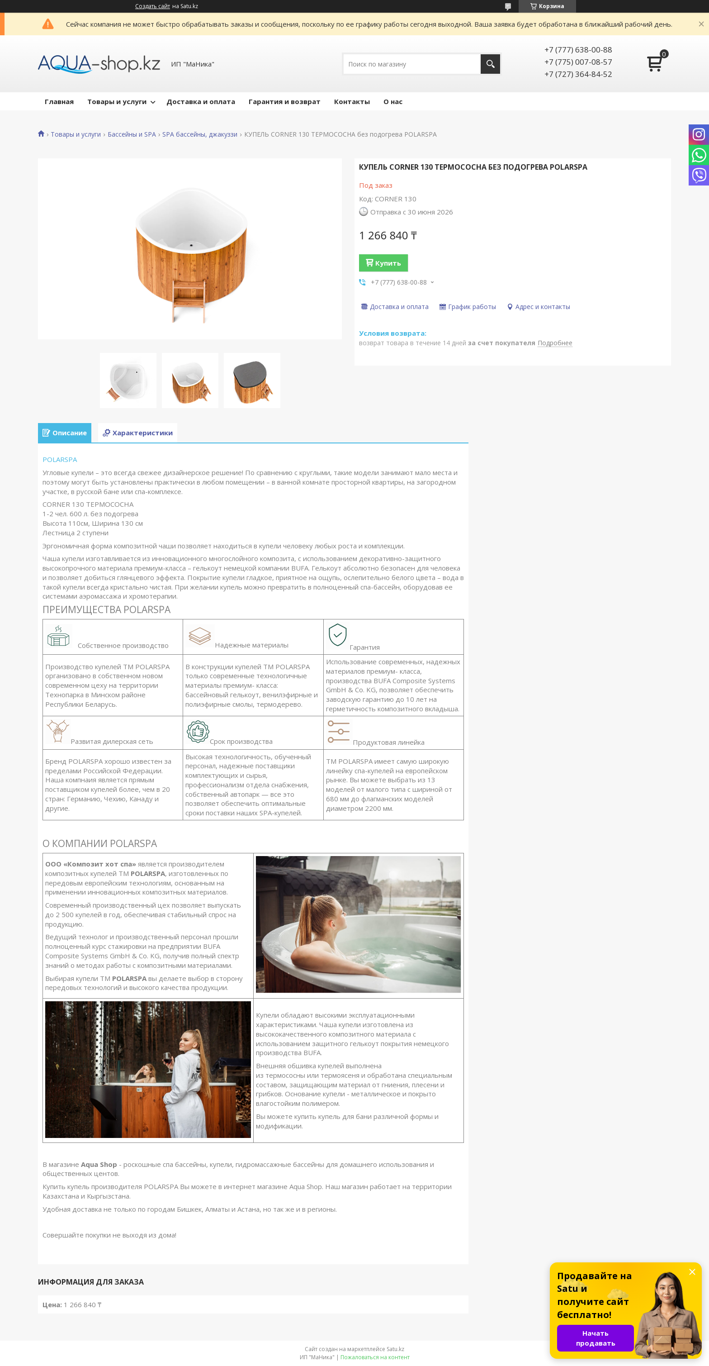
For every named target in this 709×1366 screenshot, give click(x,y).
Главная (59, 101)
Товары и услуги (117, 101)
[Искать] (490, 64)
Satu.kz (395, 1349)
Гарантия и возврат (285, 101)
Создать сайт (152, 6)
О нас (392, 101)
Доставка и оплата (200, 101)
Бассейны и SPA (132, 134)
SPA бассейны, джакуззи (199, 134)
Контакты (352, 101)
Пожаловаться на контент (375, 1357)
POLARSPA (60, 459)
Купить (388, 262)
